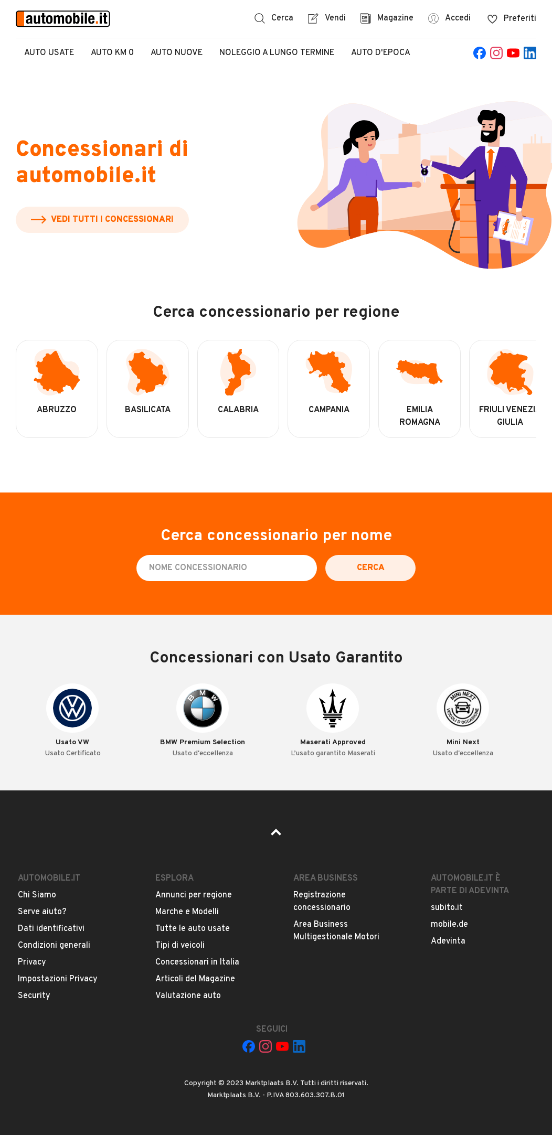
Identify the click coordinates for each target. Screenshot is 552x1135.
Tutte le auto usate (192, 929)
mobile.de (449, 924)
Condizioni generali (54, 945)
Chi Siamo (37, 895)
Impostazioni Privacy (58, 979)
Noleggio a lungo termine (276, 53)
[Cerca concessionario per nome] (226, 568)
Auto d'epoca (380, 53)
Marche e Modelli (187, 912)
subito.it (447, 908)
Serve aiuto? (42, 912)
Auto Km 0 (112, 53)
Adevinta (448, 941)
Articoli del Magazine (195, 979)
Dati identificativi (51, 929)
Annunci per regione (193, 895)
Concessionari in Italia (197, 962)
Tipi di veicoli (180, 945)
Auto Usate (49, 53)
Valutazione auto (188, 996)
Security (34, 996)
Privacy (32, 962)
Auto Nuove (177, 53)
